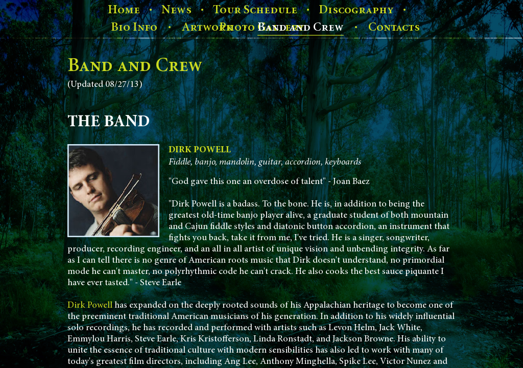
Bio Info (134, 27)
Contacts (394, 27)
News (176, 9)
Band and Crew (300, 27)
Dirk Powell (89, 305)
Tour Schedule (255, 9)
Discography (356, 9)
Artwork (207, 27)
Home (124, 9)
